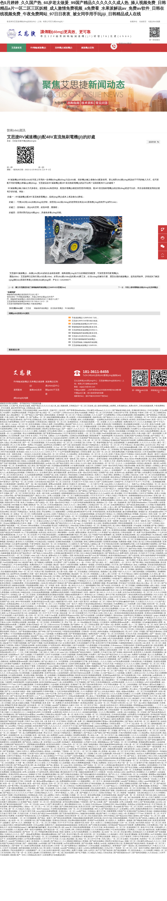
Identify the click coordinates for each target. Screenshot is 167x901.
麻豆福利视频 (139, 572)
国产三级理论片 (124, 659)
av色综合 (148, 807)
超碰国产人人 (153, 629)
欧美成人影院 (35, 512)
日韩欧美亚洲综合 (86, 475)
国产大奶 (62, 834)
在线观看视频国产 (27, 597)
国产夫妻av (105, 625)
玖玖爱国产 (58, 562)
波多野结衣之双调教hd (52, 445)
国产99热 (67, 426)
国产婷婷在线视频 (106, 701)
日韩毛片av (36, 740)
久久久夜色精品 (40, 479)
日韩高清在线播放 (24, 539)
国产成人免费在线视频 (141, 786)
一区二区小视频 (41, 770)
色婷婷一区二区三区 (41, 802)
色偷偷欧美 (122, 502)
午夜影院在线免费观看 (71, 631)
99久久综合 (74, 463)
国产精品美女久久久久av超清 (98, 493)
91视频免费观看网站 (92, 468)
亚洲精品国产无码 (95, 629)
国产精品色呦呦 (9, 629)
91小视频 (23, 505)
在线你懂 (7, 505)
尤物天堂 (53, 410)
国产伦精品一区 (42, 502)
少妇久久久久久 (69, 505)
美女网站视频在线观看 (77, 820)
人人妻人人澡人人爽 (109, 507)
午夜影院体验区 (76, 592)
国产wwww (124, 456)
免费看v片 (60, 703)
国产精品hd (105, 719)
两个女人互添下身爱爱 (151, 797)
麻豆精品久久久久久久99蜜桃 (12, 599)
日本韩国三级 (79, 443)
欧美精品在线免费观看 (154, 650)
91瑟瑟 (116, 516)
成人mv (47, 549)
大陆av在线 (47, 576)
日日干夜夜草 (126, 836)
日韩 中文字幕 (51, 694)
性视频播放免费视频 (66, 675)
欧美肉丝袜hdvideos (100, 597)
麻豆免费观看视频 (130, 512)
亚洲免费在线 (21, 466)
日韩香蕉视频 (13, 740)
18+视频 (118, 539)
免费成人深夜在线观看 (9, 477)
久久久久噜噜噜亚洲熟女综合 (44, 664)
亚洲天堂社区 (42, 509)
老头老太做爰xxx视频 (38, 671)
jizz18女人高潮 (50, 514)
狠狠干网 (9, 500)
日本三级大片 (126, 687)
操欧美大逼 (88, 551)
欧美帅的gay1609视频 (16, 472)
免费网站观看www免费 (146, 440)
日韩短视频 (80, 659)
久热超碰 (10, 576)
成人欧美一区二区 (102, 703)
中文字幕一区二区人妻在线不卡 (80, 599)
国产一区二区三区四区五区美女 (23, 493)
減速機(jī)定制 (87, 48)
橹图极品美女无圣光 (56, 420)
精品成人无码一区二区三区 (53, 783)
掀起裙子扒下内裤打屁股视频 (15, 643)
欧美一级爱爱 (113, 521)
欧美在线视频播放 (145, 595)
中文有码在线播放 (21, 565)
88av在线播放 (121, 804)
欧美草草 (88, 424)
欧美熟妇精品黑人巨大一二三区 (37, 608)
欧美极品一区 (41, 551)
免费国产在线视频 (139, 654)
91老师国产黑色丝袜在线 (90, 438)
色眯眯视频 (5, 553)
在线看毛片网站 (127, 438)
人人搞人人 (106, 470)
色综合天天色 (81, 569)
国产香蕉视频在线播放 (28, 631)
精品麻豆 (57, 590)
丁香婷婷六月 (121, 777)
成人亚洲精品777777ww (54, 756)
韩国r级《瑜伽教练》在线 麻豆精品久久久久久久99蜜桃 (142, 793)
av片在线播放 (125, 737)
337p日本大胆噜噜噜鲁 (107, 659)
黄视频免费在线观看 (147, 742)
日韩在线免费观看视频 (81, 827)
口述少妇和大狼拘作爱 (86, 567)
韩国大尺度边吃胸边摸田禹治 (90, 604)
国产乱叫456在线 (54, 631)
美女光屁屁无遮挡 (57, 498)
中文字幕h (49, 701)
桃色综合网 (45, 560)
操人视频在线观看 (135, 597)
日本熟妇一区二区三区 (64, 641)
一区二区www (21, 525)
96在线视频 (120, 431)
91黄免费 (40, 468)
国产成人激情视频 (107, 666)
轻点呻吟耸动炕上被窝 (133, 710)
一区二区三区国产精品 (65, 671)
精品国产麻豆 (28, 562)
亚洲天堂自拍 (161, 569)
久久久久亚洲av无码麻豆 (120, 694)
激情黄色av (15, 717)
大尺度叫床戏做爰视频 (77, 717)
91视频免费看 (18, 583)
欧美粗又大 (28, 737)
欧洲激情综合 (27, 710)
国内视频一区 (41, 675)
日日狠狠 (70, 749)
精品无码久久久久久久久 (59, 770)
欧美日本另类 (139, 528)
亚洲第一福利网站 (68, 618)
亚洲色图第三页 (127, 567)
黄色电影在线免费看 (111, 781)
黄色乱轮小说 (141, 740)
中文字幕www (127, 445)
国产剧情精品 (152, 415)
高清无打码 (92, 532)
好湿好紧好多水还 (143, 804)
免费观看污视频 (125, 542)
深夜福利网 (161, 800)
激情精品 (99, 777)
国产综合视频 (87, 843)
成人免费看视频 (134, 470)
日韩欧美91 (49, 714)
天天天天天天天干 (97, 496)
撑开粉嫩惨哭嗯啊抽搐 (132, 590)
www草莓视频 (149, 781)
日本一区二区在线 (55, 551)
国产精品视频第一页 (122, 850)
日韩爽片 (98, 466)
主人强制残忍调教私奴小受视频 (126, 514)
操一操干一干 (97, 797)
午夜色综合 (133, 500)
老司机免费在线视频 (15, 608)
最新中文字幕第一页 (134, 717)
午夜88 (141, 413)
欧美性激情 (65, 684)
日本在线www (40, 482)
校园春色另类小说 (156, 763)
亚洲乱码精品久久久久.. (45, 793)
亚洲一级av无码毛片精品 (147, 426)
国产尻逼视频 (8, 751)
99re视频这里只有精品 (90, 622)
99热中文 (28, 438)
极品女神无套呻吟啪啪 (86, 620)
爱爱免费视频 (54, 638)
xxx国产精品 (69, 747)
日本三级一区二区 (55, 578)
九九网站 (126, 475)
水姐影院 (51, 542)
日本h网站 (102, 426)
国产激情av (83, 491)
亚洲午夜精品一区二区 (57, 786)
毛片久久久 (151, 567)
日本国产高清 (33, 754)
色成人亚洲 (14, 551)
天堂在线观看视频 (32, 583)
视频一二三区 (33, 523)
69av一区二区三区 (26, 572)
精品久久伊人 (41, 496)
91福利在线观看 (31, 682)
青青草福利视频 (147, 608)
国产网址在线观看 (110, 733)
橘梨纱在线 (15, 479)
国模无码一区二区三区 (25, 770)
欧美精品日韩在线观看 (78, 629)
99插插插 (94, 574)
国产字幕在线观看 (55, 843)
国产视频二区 (81, 754)
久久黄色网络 (95, 832)
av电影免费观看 (145, 767)
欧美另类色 (57, 539)
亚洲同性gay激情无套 (35, 486)
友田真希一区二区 (89, 486)
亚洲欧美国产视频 (26, 698)
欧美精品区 (148, 615)
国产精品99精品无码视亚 (124, 576)
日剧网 (90, 754)
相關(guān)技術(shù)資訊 (19, 313)
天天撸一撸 (48, 588)
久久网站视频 (40, 606)
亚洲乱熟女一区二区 (67, 811)
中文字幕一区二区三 (45, 604)
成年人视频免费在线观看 (73, 477)
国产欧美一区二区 (30, 832)
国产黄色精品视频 (147, 802)
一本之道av (89, 477)
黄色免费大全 (62, 664)
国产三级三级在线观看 (72, 445)
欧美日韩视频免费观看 (92, 675)
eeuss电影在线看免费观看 (47, 811)
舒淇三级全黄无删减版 (60, 549)
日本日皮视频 (153, 410)
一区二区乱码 (81, 747)
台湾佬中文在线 (92, 447)
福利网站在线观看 (45, 447)
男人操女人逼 (85, 535)
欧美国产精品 (148, 449)
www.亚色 (20, 666)
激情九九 (78, 638)
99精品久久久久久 (19, 560)
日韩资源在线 (41, 422)
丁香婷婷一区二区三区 (92, 740)
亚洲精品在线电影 (32, 641)
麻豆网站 (4, 558)
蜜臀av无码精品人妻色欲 (63, 668)
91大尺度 (154, 696)
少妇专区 (62, 410)
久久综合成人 (73, 611)
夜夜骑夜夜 (26, 664)
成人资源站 (116, 468)
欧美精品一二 (84, 484)
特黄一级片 (34, 574)
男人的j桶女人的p (39, 578)
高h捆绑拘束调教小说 (51, 774)
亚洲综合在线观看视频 (79, 436)
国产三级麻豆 (20, 650)
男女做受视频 (112, 583)
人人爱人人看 (104, 574)
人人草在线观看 (142, 576)
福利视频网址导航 (127, 544)
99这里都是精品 (20, 795)
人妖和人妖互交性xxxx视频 (64, 659)
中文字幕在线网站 (130, 493)
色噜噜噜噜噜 (113, 737)
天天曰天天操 (131, 634)
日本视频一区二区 (7, 466)
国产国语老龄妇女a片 (107, 678)
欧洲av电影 (16, 710)
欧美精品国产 (121, 595)
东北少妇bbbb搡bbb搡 (128, 447)
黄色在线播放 (151, 468)
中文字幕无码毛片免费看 (73, 433)
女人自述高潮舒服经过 (92, 489)
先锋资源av (78, 765)
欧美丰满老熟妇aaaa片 (118, 555)
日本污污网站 (146, 698)
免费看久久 (96, 578)
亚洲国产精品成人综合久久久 (102, 648)
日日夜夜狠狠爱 (9, 484)
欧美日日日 (52, 532)
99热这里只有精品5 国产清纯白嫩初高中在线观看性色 (35, 500)
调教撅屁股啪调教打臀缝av (139, 530)
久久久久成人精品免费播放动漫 (69, 731)
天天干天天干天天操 (50, 613)
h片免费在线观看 (78, 466)
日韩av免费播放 (64, 500)
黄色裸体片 (148, 770)
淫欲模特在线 (50, 572)
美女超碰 (23, 786)
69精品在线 (26, 592)
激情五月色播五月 (70, 484)
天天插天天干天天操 (80, 482)
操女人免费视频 (140, 565)
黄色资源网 (159, 645)
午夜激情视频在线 (117, 631)
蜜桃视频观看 (157, 724)
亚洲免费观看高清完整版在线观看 (50, 595)
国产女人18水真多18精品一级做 (18, 691)
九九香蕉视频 (77, 542)
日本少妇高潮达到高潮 (42, 539)
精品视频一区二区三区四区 (39, 622)
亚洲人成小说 (138, 542)
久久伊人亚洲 (107, 454)
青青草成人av (90, 595)
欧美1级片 (158, 486)
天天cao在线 (50, 443)
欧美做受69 (65, 790)
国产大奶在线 (90, 509)
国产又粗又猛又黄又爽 (50, 790)
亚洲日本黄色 (94, 507)
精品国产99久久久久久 (75, 424)
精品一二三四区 (48, 611)
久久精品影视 (95, 680)
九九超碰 (51, 479)
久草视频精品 (149, 569)
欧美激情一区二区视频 (27, 426)
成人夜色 (152, 459)
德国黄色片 (110, 588)
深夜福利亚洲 (129, 749)
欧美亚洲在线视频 (114, 512)
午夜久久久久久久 (124, 572)
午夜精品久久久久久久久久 (68, 514)
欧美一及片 (90, 823)
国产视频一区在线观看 (85, 777)
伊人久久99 (15, 445)
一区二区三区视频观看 (65, 754)
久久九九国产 (97, 415)
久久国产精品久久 (109, 489)
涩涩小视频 (141, 604)
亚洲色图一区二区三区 (66, 415)
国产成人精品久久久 (49, 661)
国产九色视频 (70, 562)
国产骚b (137, 472)
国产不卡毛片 (159, 422)
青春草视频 (101, 443)
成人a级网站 (49, 795)
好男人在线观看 (54, 496)
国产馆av (101, 654)
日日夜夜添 (11, 618)
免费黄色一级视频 (87, 565)
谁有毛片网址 (141, 751)
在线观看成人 (5, 846)
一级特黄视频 (135, 622)
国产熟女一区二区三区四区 (23, 482)
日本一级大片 (86, 456)
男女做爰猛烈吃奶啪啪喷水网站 (92, 528)
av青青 (163, 463)
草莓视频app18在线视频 (143, 705)
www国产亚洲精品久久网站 (132, 781)
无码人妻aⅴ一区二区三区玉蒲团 (115, 839)
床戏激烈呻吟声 (76, 537)
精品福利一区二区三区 (80, 574)
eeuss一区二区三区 (20, 424)
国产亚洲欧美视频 (44, 820)
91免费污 (7, 413)
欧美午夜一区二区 (142, 721)
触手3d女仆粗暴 (135, 549)
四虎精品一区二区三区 (150, 664)
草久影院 (47, 848)
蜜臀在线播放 (81, 532)
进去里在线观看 (154, 737)
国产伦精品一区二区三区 (18, 671)
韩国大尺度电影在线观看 (25, 645)
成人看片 (130, 666)
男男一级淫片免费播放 (34, 830)
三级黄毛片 (130, 740)
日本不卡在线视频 (52, 654)
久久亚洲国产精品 (24, 802)
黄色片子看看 (30, 666)
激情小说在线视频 (93, 470)
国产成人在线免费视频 (116, 443)
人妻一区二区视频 (127, 569)
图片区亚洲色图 (81, 749)
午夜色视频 (90, 657)
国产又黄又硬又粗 (66, 560)
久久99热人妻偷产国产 (145, 509)
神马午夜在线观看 (8, 452)
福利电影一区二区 (111, 581)
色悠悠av (131, 804)
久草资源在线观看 (120, 779)
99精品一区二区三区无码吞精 (101, 413)
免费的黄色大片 (130, 422)
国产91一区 (157, 438)
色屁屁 (3, 454)
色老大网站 (108, 475)
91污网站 (57, 576)
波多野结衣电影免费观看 (50, 618)
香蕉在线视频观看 (125, 523)
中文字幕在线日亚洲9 (110, 544)
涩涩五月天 (123, 549)
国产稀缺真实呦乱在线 (121, 410)
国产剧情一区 (17, 846)
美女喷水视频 (29, 675)
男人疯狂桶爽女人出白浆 (128, 657)
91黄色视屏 (11, 449)
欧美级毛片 (156, 689)
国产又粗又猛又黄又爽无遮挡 (22, 696)
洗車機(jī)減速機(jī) (63, 48)
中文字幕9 (37, 724)
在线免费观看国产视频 (32, 620)
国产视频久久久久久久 (89, 793)
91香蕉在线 (94, 429)
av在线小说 (50, 463)
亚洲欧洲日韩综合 (139, 410)
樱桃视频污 (78, 733)
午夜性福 (56, 767)
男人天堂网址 (155, 680)
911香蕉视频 (24, 673)
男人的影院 (71, 417)
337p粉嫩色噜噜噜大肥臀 (152, 622)
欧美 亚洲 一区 (49, 703)
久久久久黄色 (106, 661)
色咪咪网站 (161, 459)
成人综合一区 (126, 618)
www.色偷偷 (54, 666)
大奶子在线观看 (78, 645)
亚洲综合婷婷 (107, 482)
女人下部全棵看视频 (29, 532)
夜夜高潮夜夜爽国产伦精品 (45, 800)
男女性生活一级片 (126, 800)
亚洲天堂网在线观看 (77, 664)
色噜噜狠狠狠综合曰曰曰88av (73, 493)
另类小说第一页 (155, 514)
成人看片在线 (62, 572)
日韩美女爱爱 (86, 452)
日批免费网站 (59, 424)
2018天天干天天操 (70, 726)
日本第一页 (91, 443)
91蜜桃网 (38, 698)
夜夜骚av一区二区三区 (130, 491)
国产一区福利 (97, 636)
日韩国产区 (119, 482)
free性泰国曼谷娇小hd (111, 433)
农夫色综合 (11, 539)
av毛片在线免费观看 (62, 710)
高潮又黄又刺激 (160, 519)
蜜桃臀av (118, 475)
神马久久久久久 (78, 585)
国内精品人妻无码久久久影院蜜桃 (20, 542)
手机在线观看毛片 (17, 850)
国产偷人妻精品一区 (82, 521)
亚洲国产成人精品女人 (56, 777)
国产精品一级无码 (107, 431)
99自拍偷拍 (73, 475)
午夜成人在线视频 (83, 415)
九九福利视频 (16, 433)
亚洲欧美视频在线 (12, 779)
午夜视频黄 (148, 661)
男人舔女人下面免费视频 (140, 689)
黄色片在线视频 (81, 413)
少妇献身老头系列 (128, 433)
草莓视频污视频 (13, 507)
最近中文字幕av (55, 636)
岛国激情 (43, 431)
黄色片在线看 (155, 424)
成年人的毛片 (58, 724)
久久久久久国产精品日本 (22, 567)
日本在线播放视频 (19, 549)
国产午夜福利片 (32, 707)
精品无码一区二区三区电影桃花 (54, 544)
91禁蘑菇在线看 (61, 634)
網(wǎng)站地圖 (21, 398)
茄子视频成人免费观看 (43, 562)
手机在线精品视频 (30, 410)
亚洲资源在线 (83, 498)
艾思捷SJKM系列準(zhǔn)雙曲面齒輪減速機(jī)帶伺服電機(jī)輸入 (97, 336)
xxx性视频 (43, 843)
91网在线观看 (37, 514)
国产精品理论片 (25, 553)
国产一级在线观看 (154, 433)
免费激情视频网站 (108, 500)
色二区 (60, 747)
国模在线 (60, 459)
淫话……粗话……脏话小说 (142, 581)
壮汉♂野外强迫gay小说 (84, 671)
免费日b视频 (161, 830)
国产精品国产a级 (44, 466)
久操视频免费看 (132, 443)
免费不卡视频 (77, 850)
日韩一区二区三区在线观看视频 (151, 447)
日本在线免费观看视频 (123, 558)
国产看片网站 (138, 562)
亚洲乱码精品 (130, 754)
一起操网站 (99, 420)
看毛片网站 (30, 519)
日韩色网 (104, 747)
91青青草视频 (102, 567)
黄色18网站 (82, 505)
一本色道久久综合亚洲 (32, 454)
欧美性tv (110, 707)
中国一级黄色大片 (111, 629)
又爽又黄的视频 (31, 652)
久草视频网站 (50, 747)
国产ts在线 (106, 585)
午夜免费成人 (157, 521)
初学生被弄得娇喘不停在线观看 (106, 456)
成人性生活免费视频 (110, 608)
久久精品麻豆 (57, 519)
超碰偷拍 (72, 449)
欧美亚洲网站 (144, 834)
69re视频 (15, 505)
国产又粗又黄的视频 (8, 463)
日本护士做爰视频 (68, 654)
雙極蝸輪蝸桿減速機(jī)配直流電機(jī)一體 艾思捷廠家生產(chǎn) (97, 327)
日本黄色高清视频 (102, 565)
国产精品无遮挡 (62, 463)
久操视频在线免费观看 (100, 606)
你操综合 (63, 475)
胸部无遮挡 (114, 562)
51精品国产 (20, 707)
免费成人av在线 (100, 843)
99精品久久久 (93, 747)
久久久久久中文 (109, 519)
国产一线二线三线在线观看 (37, 484)
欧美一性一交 (8, 783)
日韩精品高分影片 (28, 678)
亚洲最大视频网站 (92, 666)
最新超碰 (119, 770)
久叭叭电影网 (14, 537)
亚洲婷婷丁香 (27, 479)
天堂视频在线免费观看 (46, 459)
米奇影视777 (89, 537)
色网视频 (97, 551)
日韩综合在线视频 (129, 537)
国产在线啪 (118, 652)
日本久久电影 (61, 788)
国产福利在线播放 (97, 841)
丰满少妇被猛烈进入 (13, 509)
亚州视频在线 (8, 714)
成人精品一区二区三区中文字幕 (121, 751)
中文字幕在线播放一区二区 (115, 684)
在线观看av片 (14, 654)
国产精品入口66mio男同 (43, 553)
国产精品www (121, 816)
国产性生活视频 (131, 767)
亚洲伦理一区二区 (103, 537)
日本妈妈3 (100, 657)
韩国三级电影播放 (91, 744)
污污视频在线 (71, 498)
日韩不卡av (80, 694)
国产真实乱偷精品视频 (136, 505)
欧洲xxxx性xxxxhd (7, 728)
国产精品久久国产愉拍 (34, 415)
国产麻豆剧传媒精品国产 (25, 496)
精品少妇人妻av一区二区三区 (76, 519)
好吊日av (63, 491)
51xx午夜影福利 (59, 599)
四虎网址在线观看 (19, 622)
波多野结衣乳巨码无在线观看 (56, 456)
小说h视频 (48, 565)
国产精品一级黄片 (67, 569)
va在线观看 (67, 539)
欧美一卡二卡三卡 (28, 507)
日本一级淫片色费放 (110, 668)
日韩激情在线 (140, 668)
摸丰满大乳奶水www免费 (80, 673)
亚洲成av (106, 440)
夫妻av (39, 521)
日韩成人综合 (159, 523)
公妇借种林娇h (130, 463)
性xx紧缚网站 (89, 638)
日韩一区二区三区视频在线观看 (84, 426)
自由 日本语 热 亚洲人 (30, 436)
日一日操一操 (123, 498)
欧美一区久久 (157, 420)
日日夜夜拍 (20, 519)
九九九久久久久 (55, 726)
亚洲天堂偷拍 (102, 459)
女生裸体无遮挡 (46, 472)
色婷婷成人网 (95, 498)
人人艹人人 (40, 696)
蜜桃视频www (104, 742)
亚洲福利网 (116, 537)
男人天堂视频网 (110, 636)
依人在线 (97, 523)
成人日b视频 (38, 530)
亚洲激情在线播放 (126, 668)
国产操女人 (160, 710)
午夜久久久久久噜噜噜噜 (63, 521)
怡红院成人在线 (53, 546)
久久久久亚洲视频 (144, 422)
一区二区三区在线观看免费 (147, 691)
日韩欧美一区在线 (89, 631)
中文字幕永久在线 (95, 613)
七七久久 (119, 463)
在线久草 (90, 466)
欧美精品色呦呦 (158, 461)
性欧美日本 (27, 578)
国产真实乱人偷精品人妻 (91, 544)
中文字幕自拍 (65, 558)
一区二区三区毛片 (107, 735)
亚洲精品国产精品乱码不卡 (25, 668)
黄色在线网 (132, 595)
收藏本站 (133, 21)
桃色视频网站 (139, 415)
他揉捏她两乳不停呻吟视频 (43, 691)
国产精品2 (129, 721)
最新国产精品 (90, 560)
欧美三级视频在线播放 (73, 740)
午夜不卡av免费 (51, 615)
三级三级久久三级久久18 (49, 652)
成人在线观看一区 (137, 498)
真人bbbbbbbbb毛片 (110, 783)
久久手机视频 (160, 449)
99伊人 (58, 795)
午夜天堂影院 (18, 615)
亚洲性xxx (121, 678)
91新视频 (129, 452)
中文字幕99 (148, 486)
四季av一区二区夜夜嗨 (110, 449)
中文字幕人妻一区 (7, 809)
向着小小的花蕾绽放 (98, 737)
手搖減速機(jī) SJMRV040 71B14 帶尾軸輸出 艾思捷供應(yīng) (96, 318)
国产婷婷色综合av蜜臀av (25, 714)
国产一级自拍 (155, 634)
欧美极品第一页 (141, 666)
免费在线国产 (30, 546)
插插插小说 (13, 698)
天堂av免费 (104, 429)
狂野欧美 (125, 420)
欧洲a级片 (66, 742)
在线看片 (3, 802)
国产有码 (91, 682)
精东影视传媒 (56, 802)
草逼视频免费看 (81, 507)
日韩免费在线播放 (10, 811)
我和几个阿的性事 (16, 546)
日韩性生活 (17, 611)
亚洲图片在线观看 (80, 546)
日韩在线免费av (132, 678)
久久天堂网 (136, 694)
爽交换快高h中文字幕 (96, 698)
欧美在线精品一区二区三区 (90, 454)
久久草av (150, 673)
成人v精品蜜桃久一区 (15, 415)
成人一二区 (133, 625)
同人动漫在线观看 (139, 737)
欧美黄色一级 (96, 549)
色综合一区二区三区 (153, 823)
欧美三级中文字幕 (143, 461)
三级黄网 (22, 625)
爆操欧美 (4, 832)
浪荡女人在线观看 (28, 461)
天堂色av (82, 767)
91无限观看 (64, 661)
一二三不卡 (148, 519)
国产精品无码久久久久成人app (68, 523)
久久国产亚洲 (156, 638)
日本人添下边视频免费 (32, 611)
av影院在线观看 (134, 790)
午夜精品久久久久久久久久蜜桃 (25, 431)
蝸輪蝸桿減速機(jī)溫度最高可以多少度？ (23, 294)
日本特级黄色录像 (109, 795)
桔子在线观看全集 (129, 675)
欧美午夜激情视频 (83, 608)
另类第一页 (137, 687)
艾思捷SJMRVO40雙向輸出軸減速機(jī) (87, 321)
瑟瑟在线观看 (5, 410)
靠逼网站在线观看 (19, 413)
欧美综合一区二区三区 (111, 445)
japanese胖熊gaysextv (28, 447)
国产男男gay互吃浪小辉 (23, 765)
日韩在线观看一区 (128, 532)
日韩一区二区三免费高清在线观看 (27, 429)
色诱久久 (98, 475)
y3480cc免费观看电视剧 (20, 689)
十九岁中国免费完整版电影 (69, 452)
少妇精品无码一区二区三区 (99, 505)
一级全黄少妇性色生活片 (108, 705)
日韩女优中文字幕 (121, 413)
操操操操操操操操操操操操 (53, 620)
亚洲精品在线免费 (12, 468)
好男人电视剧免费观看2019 (141, 809)
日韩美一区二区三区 (29, 537)
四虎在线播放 (94, 449)
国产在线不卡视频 (35, 643)
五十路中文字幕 (97, 484)
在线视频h (52, 675)
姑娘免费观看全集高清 (76, 431)
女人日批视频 (26, 735)
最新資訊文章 (14, 350)
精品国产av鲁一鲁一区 (64, 714)
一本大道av (77, 707)
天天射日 (161, 468)
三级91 (18, 751)
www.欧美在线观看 (92, 500)
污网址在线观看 (148, 790)
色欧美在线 (97, 417)
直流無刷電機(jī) (56, 308)
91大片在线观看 (57, 816)
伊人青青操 (103, 751)
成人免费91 (135, 648)
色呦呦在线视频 (142, 585)
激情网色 (21, 484)
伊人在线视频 (70, 620)
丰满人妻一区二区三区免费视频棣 (38, 599)
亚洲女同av (131, 426)
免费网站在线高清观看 (60, 592)
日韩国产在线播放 (120, 551)
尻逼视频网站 (158, 652)
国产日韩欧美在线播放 (70, 774)
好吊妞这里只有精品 (104, 514)
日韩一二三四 (74, 456)
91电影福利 (17, 410)
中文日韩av (5, 479)
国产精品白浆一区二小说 (54, 830)
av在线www (60, 461)
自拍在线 (40, 694)
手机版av (31, 413)
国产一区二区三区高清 (133, 606)
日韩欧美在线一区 (28, 468)
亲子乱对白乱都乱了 (15, 438)
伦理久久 (26, 751)
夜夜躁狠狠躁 (77, 742)
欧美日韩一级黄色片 (82, 636)
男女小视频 (147, 578)
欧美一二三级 (16, 731)
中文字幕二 (147, 482)
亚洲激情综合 (73, 422)
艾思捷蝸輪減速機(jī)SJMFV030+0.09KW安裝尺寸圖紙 (93, 324)
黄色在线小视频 (43, 426)
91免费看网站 (110, 415)
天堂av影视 (155, 530)
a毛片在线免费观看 (116, 638)
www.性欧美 (44, 410)
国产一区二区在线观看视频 (34, 443)
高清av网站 (5, 512)
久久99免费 (148, 850)
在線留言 (142, 21)
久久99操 (150, 505)
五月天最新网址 (62, 436)
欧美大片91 (79, 714)
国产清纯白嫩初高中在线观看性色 (94, 774)
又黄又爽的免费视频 (15, 788)
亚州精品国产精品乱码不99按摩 (47, 516)
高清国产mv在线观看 (96, 820)
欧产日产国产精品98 (104, 850)
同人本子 (103, 618)
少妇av (107, 797)
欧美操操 (20, 452)
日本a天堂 (109, 848)
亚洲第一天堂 (89, 588)
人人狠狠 (97, 424)
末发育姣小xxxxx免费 (52, 742)
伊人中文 (14, 747)
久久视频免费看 (58, 512)
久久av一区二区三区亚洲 (64, 447)
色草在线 (43, 532)
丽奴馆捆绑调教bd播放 (56, 417)
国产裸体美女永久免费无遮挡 (117, 553)
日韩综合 (70, 786)
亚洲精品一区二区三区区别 (146, 417)
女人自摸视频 (64, 763)
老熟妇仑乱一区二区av (110, 438)
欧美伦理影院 (5, 583)
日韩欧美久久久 (32, 472)
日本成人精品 (54, 567)
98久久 (103, 592)
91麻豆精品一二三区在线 (26, 498)
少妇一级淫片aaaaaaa (41, 809)
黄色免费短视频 (118, 452)
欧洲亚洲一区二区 (51, 558)
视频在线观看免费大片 (74, 595)
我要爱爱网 (108, 539)
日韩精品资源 (5, 560)
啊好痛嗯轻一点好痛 (66, 532)
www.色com (107, 627)
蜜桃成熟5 (12, 802)
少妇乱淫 (44, 583)
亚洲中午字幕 (144, 638)
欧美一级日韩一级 (127, 509)
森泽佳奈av (72, 472)
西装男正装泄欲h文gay (51, 429)
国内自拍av (118, 615)
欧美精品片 (17, 489)
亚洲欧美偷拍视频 (63, 542)
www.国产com (90, 555)
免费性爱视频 (43, 498)
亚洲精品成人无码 (39, 420)
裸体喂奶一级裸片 (24, 449)
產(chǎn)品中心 (110, 54)
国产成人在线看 (96, 802)
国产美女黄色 (21, 783)
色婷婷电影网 (107, 436)
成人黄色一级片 (32, 618)
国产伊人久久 (19, 701)
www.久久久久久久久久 (34, 452)
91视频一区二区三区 (78, 795)
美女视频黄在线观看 (132, 424)
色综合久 (140, 754)
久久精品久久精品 (23, 809)
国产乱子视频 (81, 853)
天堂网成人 (131, 830)
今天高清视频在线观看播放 (20, 558)
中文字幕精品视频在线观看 (138, 599)
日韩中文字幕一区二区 (128, 641)
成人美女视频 (116, 493)
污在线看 (56, 848)
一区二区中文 (126, 562)
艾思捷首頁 (16, 48)
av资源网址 (124, 809)
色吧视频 (41, 678)
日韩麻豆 (138, 588)
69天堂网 (120, 588)
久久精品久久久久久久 (145, 601)
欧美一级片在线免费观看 (120, 429)
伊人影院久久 (80, 698)
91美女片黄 (39, 572)
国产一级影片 (67, 429)
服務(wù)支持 (149, 54)
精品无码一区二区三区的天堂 (59, 482)
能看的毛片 (50, 825)
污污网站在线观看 (35, 549)
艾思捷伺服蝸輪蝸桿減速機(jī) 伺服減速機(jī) (24, 304)
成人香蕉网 (117, 535)
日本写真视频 (160, 509)
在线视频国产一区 (119, 470)
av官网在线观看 (118, 682)
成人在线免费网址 (66, 682)
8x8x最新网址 (149, 551)
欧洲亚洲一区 (161, 551)
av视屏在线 (158, 675)
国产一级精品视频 (94, 664)
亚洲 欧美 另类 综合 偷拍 (147, 795)
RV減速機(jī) (70, 308)
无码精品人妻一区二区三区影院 (23, 595)
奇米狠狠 (87, 687)
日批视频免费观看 (68, 567)
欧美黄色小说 (36, 848)
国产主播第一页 (21, 417)
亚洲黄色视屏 (77, 627)
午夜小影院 (9, 417)
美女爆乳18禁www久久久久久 (99, 410)
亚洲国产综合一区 (148, 491)
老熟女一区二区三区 (64, 443)
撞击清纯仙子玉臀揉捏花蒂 (122, 477)
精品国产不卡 (28, 516)
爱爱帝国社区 (153, 751)
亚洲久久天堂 (110, 461)
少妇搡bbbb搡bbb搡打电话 (68, 535)
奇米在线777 (118, 754)
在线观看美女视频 (47, 523)
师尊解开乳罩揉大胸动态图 (16, 705)
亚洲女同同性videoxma (106, 760)
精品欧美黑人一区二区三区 (30, 477)
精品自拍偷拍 (158, 744)
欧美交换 (97, 818)
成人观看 (113, 572)
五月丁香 (122, 756)
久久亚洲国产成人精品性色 (109, 532)
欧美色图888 (152, 765)
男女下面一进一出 (28, 521)
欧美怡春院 (150, 728)
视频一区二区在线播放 (78, 572)
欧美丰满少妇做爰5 (142, 477)
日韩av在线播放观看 (125, 415)
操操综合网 (85, 539)
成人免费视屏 (52, 735)
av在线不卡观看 (6, 795)
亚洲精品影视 (16, 772)
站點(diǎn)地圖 (154, 21)
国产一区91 (21, 855)
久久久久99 (100, 588)
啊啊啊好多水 (125, 516)
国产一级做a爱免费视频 (30, 834)
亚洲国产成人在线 (106, 472)
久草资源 (114, 797)
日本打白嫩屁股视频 (25, 684)
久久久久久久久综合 (43, 440)
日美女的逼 (108, 853)
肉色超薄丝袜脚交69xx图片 (101, 516)
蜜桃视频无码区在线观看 (50, 627)
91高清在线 (118, 436)
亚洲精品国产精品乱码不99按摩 (123, 440)
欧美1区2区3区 (85, 807)
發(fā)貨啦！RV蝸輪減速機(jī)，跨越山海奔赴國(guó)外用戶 (30, 297)
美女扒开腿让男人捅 (56, 827)
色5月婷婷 (140, 823)
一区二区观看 (101, 422)
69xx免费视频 (6, 521)
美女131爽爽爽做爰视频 (32, 433)
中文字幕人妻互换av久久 (33, 756)
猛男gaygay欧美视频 (43, 650)
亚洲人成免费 (33, 853)
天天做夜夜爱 (38, 654)
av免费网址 (124, 689)
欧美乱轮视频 (41, 645)
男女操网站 (46, 512)
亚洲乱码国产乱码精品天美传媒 (137, 436)
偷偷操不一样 (95, 668)
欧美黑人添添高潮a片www (140, 420)
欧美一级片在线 (43, 493)
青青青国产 (117, 846)
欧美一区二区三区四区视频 (135, 788)
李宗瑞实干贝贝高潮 (127, 583)
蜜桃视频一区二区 (31, 823)
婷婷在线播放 (50, 415)
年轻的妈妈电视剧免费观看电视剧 (31, 463)
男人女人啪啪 (101, 638)
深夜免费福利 (30, 459)
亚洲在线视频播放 (106, 576)
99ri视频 (54, 760)
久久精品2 (59, 530)
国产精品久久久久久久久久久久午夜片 (118, 417)
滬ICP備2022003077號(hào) (96, 396)
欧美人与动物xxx (28, 502)
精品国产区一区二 (75, 588)
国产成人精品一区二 (44, 413)
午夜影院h (84, 802)
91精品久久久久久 (12, 834)
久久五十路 (131, 731)
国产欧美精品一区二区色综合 (86, 650)
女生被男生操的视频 (20, 544)
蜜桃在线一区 (51, 486)
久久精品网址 (72, 454)
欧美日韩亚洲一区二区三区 (76, 816)
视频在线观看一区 (43, 519)
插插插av (100, 502)
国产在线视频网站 (94, 530)
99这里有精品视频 (152, 562)
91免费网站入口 (120, 604)
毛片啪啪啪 (65, 625)
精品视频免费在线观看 (116, 717)
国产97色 (27, 420)
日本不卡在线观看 (27, 422)
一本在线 (54, 560)
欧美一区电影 (33, 560)
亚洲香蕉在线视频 (119, 530)
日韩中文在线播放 (31, 627)
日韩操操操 (9, 519)
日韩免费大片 (77, 710)
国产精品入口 (111, 528)
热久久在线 (158, 698)
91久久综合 (77, 440)
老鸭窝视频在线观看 (31, 731)
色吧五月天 (70, 719)
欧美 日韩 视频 (105, 546)
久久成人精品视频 (7, 770)
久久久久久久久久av (111, 687)
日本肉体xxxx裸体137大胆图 (41, 590)
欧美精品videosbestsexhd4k (25, 528)
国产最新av (79, 560)
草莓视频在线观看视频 (21, 797)
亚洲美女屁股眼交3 (60, 629)
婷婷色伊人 (144, 678)
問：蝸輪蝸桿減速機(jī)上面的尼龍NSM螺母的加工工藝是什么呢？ (33, 299)
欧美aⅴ (92, 459)
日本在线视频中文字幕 (86, 643)
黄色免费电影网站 (116, 459)
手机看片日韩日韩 (118, 703)
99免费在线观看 (141, 459)
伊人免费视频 (61, 611)
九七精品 (86, 804)
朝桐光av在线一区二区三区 (75, 530)
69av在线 (74, 525)
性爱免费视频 (13, 422)
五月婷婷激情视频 (136, 551)
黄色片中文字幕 (147, 827)
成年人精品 (4, 443)
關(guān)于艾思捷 (19, 62)
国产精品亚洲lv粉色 (15, 420)
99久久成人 (129, 588)
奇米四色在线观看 (16, 459)
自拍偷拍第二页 (35, 613)
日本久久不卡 (51, 452)
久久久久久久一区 (81, 429)
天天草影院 (65, 627)
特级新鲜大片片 (118, 546)
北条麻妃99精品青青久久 (152, 590)
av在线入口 (47, 521)
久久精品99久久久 (121, 484)
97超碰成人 (91, 760)
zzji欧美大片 (97, 687)
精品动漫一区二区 (127, 521)
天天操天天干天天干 (133, 482)
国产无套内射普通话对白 (108, 611)
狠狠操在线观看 (18, 585)
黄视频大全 (73, 491)
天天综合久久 (57, 740)
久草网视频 (90, 756)
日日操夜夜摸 (151, 546)
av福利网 (154, 479)
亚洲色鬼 (133, 413)
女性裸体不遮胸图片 (151, 588)
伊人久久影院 (40, 763)
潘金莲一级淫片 (153, 454)
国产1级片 (11, 719)
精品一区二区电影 (47, 585)
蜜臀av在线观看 (55, 484)
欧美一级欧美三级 (72, 459)
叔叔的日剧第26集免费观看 (22, 470)
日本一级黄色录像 (14, 454)
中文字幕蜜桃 (80, 682)
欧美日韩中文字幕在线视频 (88, 618)
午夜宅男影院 (35, 544)
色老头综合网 (140, 454)
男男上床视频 (108, 599)
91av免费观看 (149, 549)
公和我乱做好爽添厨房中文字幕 (79, 512)
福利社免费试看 (117, 719)
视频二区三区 (130, 841)
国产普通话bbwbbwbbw (76, 410)
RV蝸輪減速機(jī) (38, 48)
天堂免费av (48, 470)
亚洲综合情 (106, 424)
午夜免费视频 (36, 703)
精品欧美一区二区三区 (53, 528)
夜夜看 (40, 528)
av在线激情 (55, 493)
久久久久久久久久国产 (143, 523)
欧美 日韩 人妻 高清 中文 (76, 461)
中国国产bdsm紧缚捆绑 (101, 535)
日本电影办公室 (21, 590)
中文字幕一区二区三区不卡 (26, 581)
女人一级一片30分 (137, 456)
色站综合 (138, 452)
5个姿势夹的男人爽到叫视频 (59, 645)
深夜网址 (20, 728)
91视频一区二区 (91, 714)
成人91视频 (107, 767)
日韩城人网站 (139, 468)
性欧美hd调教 (130, 466)
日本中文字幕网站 (146, 493)
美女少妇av (129, 459)
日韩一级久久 (5, 424)
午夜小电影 (141, 433)
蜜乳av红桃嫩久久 (109, 498)
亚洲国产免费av (76, 758)
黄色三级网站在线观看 (93, 542)
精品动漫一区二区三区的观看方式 (77, 578)
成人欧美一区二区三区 (152, 643)
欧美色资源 (78, 555)
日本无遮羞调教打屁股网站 (154, 452)
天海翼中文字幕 (94, 569)
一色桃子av (135, 484)
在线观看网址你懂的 (15, 839)
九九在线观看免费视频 (34, 475)
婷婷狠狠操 (4, 578)
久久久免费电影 (106, 558)
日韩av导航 (9, 496)
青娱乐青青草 (12, 447)
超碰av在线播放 (128, 691)
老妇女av (58, 657)
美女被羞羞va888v (156, 512)
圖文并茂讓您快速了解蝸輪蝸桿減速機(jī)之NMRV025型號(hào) (40, 287)
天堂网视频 (8, 627)
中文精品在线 (40, 542)
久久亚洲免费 (14, 436)
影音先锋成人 (102, 620)
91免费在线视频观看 (158, 576)
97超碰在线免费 (66, 666)
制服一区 (44, 638)
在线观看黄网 (16, 742)
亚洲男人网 (74, 438)
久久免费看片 (151, 772)
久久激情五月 (74, 544)
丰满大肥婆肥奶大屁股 (128, 733)
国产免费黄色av (145, 500)
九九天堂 (145, 424)
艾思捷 (28, 308)
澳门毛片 (29, 800)
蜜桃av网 (157, 578)
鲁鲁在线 (119, 698)
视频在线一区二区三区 (57, 422)
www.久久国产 (95, 482)
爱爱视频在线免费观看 (36, 744)
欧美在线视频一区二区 (150, 648)
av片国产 (57, 413)
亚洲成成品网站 (13, 604)
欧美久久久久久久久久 (64, 507)
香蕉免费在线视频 (68, 680)
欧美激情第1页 (155, 666)
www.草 (68, 827)
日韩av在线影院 (9, 491)
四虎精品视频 (82, 449)
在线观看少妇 (30, 820)
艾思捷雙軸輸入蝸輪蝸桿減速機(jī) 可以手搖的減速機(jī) (94, 342)
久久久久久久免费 (114, 592)
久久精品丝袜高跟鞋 (110, 569)
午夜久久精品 (111, 496)
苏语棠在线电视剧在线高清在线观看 (129, 613)
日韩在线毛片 (141, 629)
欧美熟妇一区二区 (98, 601)
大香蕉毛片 (48, 597)
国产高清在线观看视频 (134, 486)
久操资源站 (148, 606)
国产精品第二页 (116, 606)
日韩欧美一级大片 (153, 528)
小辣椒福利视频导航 (150, 470)
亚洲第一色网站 (27, 445)
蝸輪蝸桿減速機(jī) (41, 308)
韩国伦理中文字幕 (12, 502)
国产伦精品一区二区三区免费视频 (75, 516)
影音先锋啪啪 (34, 424)
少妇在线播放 (132, 684)
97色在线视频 (104, 645)
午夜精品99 (41, 546)
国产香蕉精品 (102, 555)
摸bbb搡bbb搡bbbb (49, 834)
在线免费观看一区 (141, 680)
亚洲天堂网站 (70, 724)
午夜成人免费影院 (99, 763)
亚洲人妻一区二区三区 (97, 717)
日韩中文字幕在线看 (121, 479)
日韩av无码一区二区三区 (38, 680)
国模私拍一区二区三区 (37, 505)
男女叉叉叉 (48, 733)
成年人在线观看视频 (41, 438)
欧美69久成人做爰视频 (62, 440)
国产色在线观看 (15, 530)
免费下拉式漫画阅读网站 (147, 532)
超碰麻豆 (7, 823)
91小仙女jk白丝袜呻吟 (59, 438)
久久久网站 (79, 657)
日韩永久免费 (47, 424)
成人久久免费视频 (155, 654)
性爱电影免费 (113, 509)
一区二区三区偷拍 (47, 731)
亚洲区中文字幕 (15, 516)
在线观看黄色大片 (154, 707)
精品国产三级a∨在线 (39, 636)
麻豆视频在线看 (60, 472)
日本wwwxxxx (116, 645)
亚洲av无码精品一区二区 (151, 484)
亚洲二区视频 (139, 631)
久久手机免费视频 (156, 777)
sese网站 (40, 714)
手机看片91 (123, 496)
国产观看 (137, 578)
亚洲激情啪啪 (57, 687)
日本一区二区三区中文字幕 (86, 705)
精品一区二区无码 (69, 737)
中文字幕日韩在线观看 (47, 535)
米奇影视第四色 (92, 431)
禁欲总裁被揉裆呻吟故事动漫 (111, 744)
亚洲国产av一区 (131, 638)
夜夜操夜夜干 (95, 436)
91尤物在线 (157, 535)
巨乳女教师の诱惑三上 (57, 431)
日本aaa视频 (46, 525)
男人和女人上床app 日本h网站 (78, 597)
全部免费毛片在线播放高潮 (153, 472)
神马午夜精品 (68, 698)
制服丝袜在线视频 (87, 813)
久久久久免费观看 (115, 422)
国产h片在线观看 (88, 615)
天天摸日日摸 (23, 813)
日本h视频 (130, 431)
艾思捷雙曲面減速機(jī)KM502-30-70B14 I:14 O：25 (27, 301)
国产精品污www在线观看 (48, 813)
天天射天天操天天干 (50, 491)
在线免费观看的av (118, 505)
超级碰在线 (4, 689)
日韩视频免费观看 (141, 507)
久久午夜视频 (71, 420)
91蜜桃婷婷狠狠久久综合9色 (130, 643)
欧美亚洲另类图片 (134, 519)
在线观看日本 (14, 735)
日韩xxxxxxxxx (68, 413)
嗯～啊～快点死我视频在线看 (86, 701)
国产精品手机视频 (69, 576)
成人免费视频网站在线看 (33, 733)
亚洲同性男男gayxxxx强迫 (69, 615)
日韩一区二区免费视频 (133, 770)
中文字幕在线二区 (70, 528)
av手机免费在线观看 (121, 661)
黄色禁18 (14, 553)
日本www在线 (12, 673)
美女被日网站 (139, 445)
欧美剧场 (74, 779)
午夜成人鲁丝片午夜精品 (124, 454)
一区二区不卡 (97, 781)
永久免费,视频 (97, 539)
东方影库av (53, 509)
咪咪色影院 (68, 636)
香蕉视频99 (37, 576)
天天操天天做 (106, 652)
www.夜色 (109, 484)
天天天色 (115, 565)
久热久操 (44, 555)
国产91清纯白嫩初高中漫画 (124, 601)
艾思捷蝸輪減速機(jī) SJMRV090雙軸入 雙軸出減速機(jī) (94, 345)
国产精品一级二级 (52, 678)
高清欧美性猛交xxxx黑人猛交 (43, 601)
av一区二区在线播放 (68, 648)
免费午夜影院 (56, 426)
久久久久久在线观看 (143, 438)
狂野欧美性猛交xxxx (62, 470)
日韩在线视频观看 (84, 417)
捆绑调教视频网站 (23, 719)
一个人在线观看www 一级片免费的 (122, 560)
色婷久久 (84, 459)
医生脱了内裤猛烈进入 (91, 445)
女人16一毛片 (132, 703)
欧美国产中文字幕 (82, 606)
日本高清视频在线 (55, 505)
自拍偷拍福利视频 (90, 712)
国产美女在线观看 (35, 588)
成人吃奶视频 (40, 765)
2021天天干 (98, 786)
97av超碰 (38, 445)
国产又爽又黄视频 (136, 627)
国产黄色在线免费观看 (63, 818)
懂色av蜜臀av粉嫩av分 (135, 546)
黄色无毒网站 (35, 661)
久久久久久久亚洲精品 (67, 581)
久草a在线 (75, 790)
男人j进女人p (38, 634)
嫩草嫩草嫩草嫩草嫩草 (73, 489)
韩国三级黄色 (133, 816)
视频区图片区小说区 (64, 601)
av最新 (7, 737)
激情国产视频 (123, 489)
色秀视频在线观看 (12, 638)
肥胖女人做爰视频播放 (116, 426)
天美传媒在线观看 (87, 422)
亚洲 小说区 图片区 (82, 601)
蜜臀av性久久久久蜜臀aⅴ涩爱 (61, 555)
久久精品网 (146, 652)
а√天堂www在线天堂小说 (149, 429)
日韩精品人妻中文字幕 (106, 595)
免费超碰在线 (158, 767)
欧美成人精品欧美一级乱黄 (148, 463)
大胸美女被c (80, 447)
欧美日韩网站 (21, 588)
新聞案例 (130, 54)
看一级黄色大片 (146, 701)
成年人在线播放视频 (86, 420)
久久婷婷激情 (87, 523)
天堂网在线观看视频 (83, 786)
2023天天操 (107, 818)
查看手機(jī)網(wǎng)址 (27, 141)
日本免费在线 (152, 825)
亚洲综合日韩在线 (59, 820)
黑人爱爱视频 (127, 468)
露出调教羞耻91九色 (73, 804)
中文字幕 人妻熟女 (47, 436)
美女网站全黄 (16, 443)
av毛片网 (98, 599)
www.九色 (35, 555)
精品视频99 (125, 581)
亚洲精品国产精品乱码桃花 (82, 479)
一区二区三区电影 (22, 555)
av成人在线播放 (65, 735)
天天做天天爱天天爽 (159, 477)
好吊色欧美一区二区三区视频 (29, 491)
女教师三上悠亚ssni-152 (80, 549)
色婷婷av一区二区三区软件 (151, 839)
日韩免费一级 (30, 781)
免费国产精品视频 (7, 525)
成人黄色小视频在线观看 (123, 525)
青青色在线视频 (60, 588)
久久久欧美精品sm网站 (100, 830)
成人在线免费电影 (144, 535)
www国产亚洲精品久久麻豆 (63, 705)
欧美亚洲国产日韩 (40, 726)
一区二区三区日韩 (126, 629)
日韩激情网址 (151, 572)
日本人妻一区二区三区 (92, 440)
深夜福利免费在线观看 (23, 825)
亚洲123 (22, 486)
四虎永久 (14, 631)
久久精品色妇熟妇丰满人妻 (23, 440)
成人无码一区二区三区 (102, 452)
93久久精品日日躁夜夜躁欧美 (92, 553)
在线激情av (37, 719)
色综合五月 (102, 560)
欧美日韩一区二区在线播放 (44, 449)
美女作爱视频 (59, 597)
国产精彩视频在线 (125, 507)
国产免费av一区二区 (37, 417)
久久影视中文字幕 (27, 551)
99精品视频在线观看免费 (83, 818)
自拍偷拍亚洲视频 (87, 514)
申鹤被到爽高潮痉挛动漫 (10, 461)
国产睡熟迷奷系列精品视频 (131, 449)
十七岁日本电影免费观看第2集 (83, 502)
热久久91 (127, 698)
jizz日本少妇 (151, 445)
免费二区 (81, 721)
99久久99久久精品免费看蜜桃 (147, 431)
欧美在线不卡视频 (112, 420)
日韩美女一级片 (65, 707)
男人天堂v (113, 641)
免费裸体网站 (140, 825)
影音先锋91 (107, 479)
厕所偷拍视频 (61, 449)
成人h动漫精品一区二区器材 (135, 712)
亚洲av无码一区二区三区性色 (54, 454)
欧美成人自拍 (122, 500)
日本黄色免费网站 (55, 489)
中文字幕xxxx (83, 648)
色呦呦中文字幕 (35, 774)
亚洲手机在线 (50, 673)
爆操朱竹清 (121, 666)
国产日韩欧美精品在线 (73, 687)
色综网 (124, 625)
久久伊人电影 (86, 463)
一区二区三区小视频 (93, 433)
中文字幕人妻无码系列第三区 (63, 608)
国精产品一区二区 (146, 625)
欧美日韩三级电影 (144, 466)
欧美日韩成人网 (134, 779)
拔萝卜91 (107, 530)
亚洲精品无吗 (106, 525)
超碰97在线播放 (27, 606)
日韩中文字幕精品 (157, 599)
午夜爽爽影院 (117, 424)
